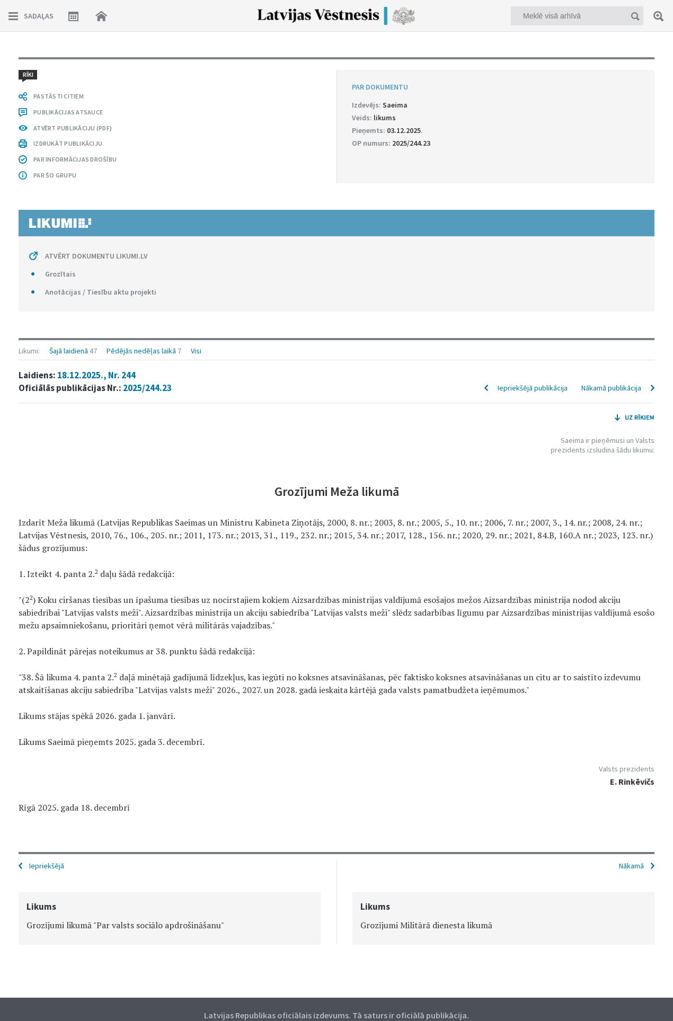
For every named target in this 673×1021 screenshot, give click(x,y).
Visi (196, 351)
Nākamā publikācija (611, 388)
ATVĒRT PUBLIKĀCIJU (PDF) (72, 128)
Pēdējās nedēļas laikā (141, 351)
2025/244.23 (147, 388)
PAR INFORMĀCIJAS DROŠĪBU (75, 159)
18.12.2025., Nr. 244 (96, 375)
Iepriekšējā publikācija (533, 388)
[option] (170, 918)
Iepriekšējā (46, 866)
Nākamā (631, 866)
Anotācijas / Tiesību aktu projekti (100, 292)
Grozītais (60, 274)
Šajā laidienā (68, 351)
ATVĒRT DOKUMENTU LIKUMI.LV (96, 256)
